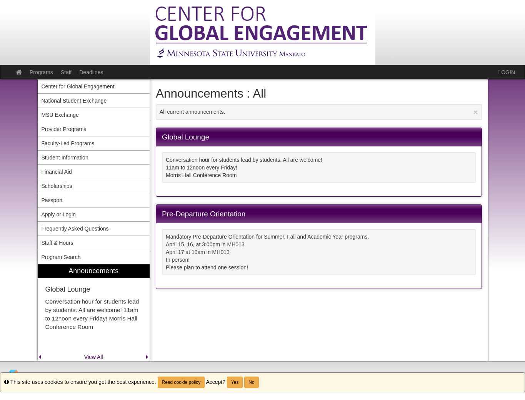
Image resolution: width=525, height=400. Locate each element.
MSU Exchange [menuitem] (60, 115)
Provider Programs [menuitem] (64, 129)
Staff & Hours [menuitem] (57, 243)
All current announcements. (319, 112)
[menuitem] (94, 312)
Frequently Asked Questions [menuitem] (75, 229)
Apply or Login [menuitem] (59, 214)
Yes (235, 382)
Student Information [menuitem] (65, 157)
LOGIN (506, 72)
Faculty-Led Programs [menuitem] (68, 143)
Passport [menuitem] (52, 200)
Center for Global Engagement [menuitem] (78, 86)
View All (93, 357)
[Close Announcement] (475, 112)
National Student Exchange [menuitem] (74, 101)
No (251, 382)
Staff (66, 72)
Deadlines (91, 72)
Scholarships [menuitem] (57, 186)
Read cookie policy (181, 382)
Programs (41, 72)
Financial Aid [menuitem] (57, 172)
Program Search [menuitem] (61, 257)
